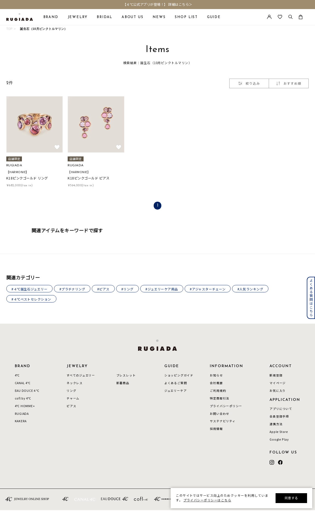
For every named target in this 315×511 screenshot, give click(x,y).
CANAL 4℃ (23, 384)
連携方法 (276, 425)
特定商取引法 (219, 399)
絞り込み (249, 83)
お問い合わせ (219, 414)
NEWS (159, 17)
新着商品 (122, 384)
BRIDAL (104, 17)
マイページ (278, 384)
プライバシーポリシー (226, 407)
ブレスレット (126, 376)
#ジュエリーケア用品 (164, 289)
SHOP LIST (186, 17)
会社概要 (216, 384)
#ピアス (105, 289)
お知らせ (216, 376)
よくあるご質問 (175, 384)
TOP (9, 28)
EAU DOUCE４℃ (27, 391)
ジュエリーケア (175, 391)
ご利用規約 (218, 391)
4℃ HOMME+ (25, 407)
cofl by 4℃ (23, 399)
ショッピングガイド (178, 376)
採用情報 (216, 429)
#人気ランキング (254, 289)
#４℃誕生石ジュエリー (30, 289)
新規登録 (276, 376)
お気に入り (278, 391)
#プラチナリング (73, 289)
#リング (129, 289)
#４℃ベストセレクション (31, 299)
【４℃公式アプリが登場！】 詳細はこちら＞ (157, 5)
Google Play (279, 440)
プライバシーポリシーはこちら (207, 500)
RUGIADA (22, 414)
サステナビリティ (222, 422)
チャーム (73, 399)
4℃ (17, 376)
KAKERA (21, 422)
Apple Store (279, 432)
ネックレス (75, 384)
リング (71, 391)
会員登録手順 (279, 417)
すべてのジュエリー (81, 376)
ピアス (71, 407)
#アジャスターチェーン (210, 289)
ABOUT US (133, 17)
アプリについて (281, 409)
